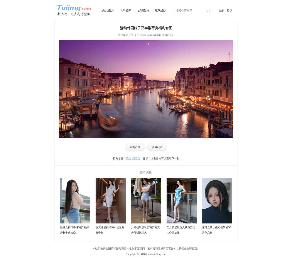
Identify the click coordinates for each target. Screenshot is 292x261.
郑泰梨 (136, 158)
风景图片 (126, 10)
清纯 (128, 158)
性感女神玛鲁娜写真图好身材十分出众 (74, 230)
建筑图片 (161, 10)
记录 (229, 10)
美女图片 (108, 10)
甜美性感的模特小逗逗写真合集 (110, 230)
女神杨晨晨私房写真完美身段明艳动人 (145, 230)
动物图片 (143, 10)
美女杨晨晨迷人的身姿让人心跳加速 (181, 230)
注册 (221, 10)
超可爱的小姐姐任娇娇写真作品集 (216, 230)
